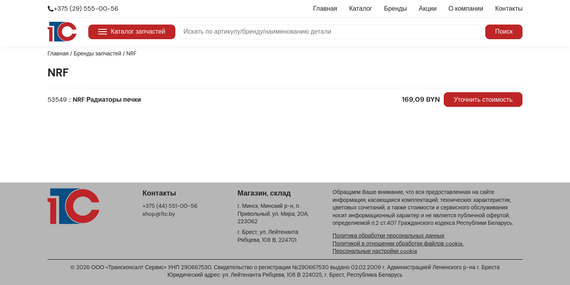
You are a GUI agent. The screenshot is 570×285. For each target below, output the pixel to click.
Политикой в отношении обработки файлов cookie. (398, 243)
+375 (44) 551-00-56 (170, 205)
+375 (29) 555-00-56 (86, 8)
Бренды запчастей (97, 53)
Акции (428, 8)
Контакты (508, 8)
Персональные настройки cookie (374, 251)
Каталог (360, 8)
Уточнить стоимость (483, 99)
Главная (325, 8)
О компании (465, 8)
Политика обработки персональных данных (388, 235)
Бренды (395, 8)
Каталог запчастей (131, 31)
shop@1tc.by (158, 213)
